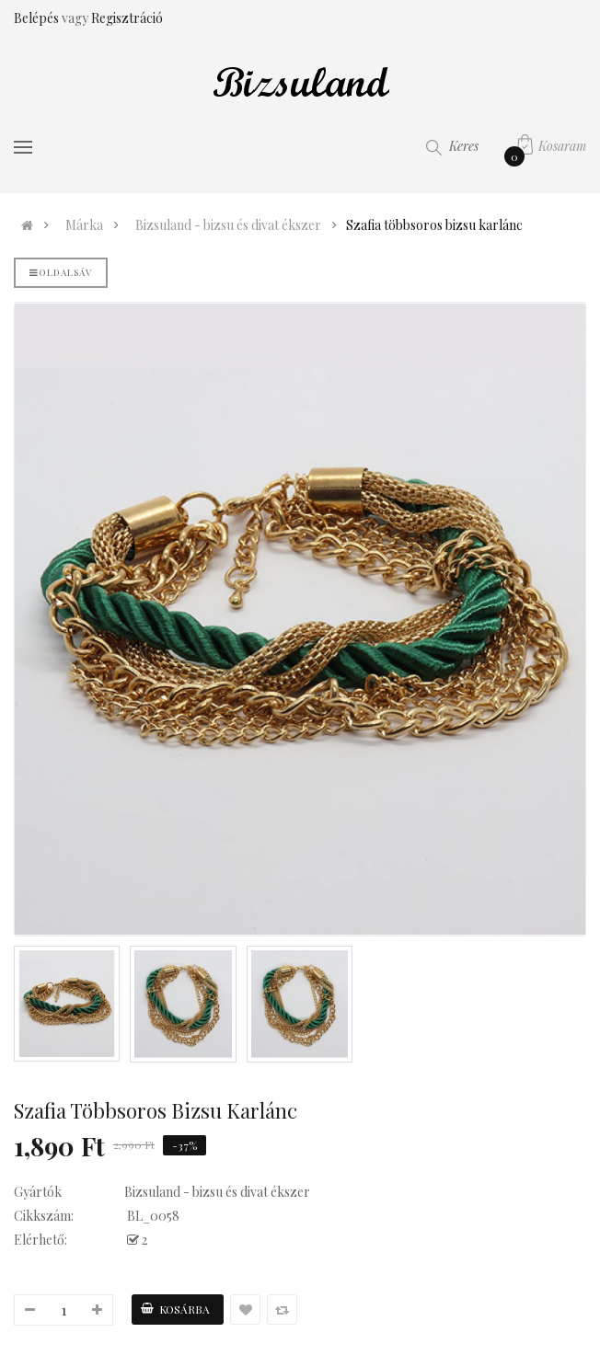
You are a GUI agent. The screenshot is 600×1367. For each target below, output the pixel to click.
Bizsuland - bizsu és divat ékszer (228, 225)
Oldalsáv (60, 272)
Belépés (38, 18)
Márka (84, 225)
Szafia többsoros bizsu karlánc (434, 225)
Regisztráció (127, 18)
